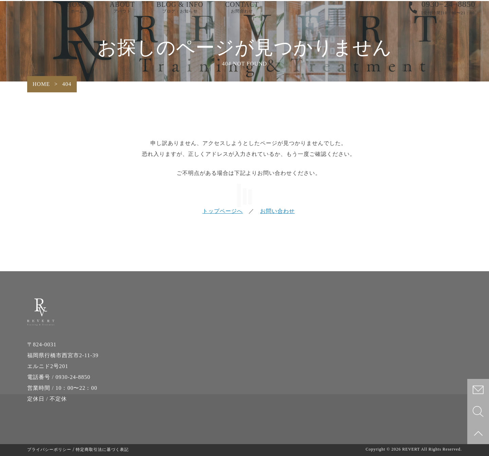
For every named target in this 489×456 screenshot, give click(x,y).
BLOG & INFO (180, 13)
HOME (77, 13)
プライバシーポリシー (49, 450)
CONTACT (242, 13)
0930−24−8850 (448, 10)
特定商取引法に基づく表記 (102, 450)
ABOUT (122, 13)
